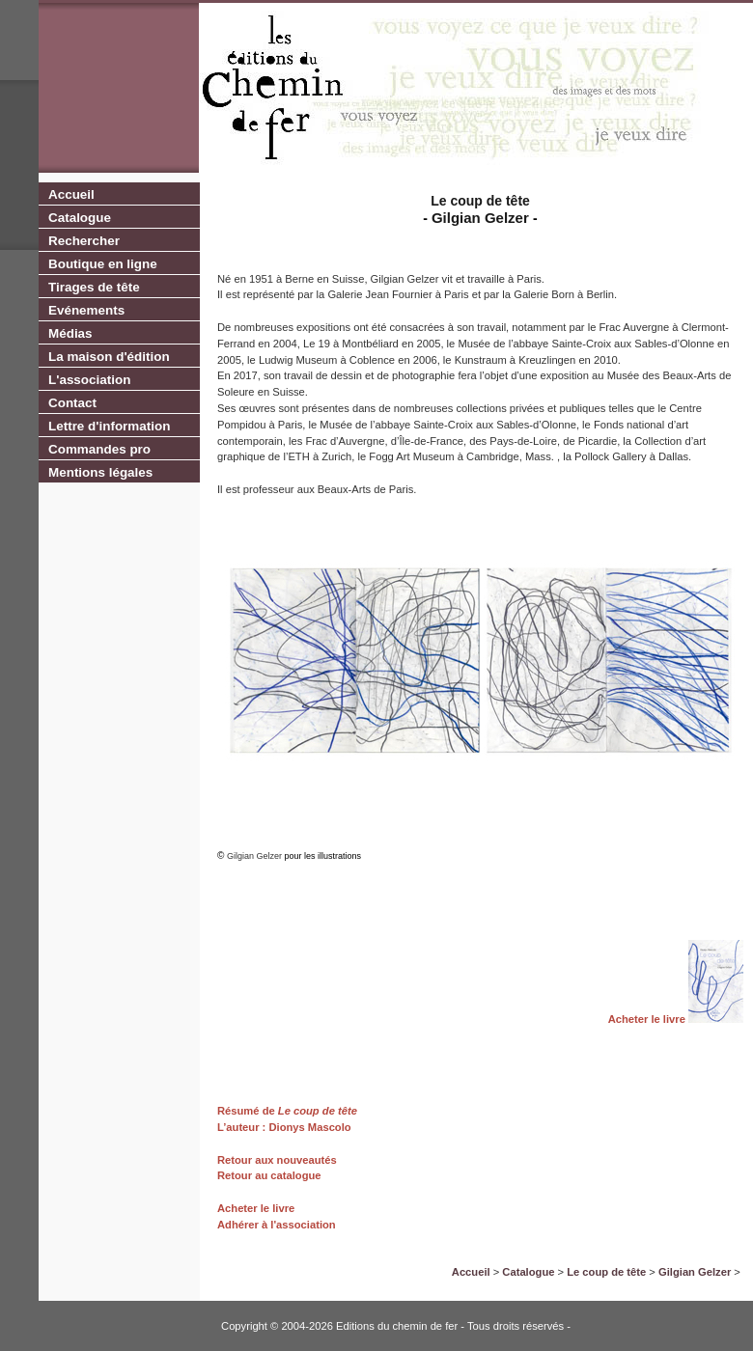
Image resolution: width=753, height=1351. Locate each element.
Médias (70, 333)
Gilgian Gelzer (694, 1272)
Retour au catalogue (269, 1175)
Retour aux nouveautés (277, 1160)
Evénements (86, 310)
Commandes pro (99, 449)
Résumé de (246, 1111)
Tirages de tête (94, 287)
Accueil (71, 194)
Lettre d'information (109, 426)
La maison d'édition (109, 356)
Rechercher (84, 241)
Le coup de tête (316, 1111)
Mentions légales (100, 472)
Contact (72, 403)
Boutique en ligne (102, 264)
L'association (89, 379)
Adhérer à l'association (276, 1224)
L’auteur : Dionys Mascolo (284, 1127)
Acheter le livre (646, 1019)
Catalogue (79, 217)
